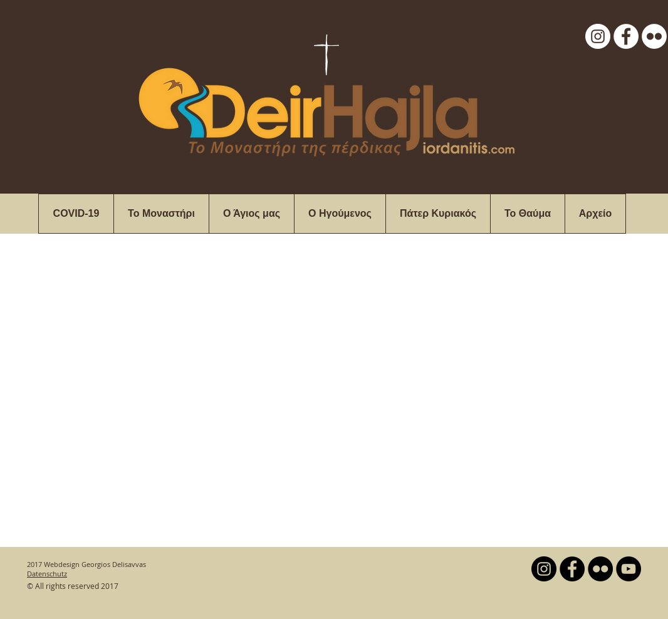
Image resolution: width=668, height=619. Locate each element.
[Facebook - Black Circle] (572, 568)
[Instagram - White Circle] (597, 36)
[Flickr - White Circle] (654, 36)
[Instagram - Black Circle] (543, 568)
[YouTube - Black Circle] (628, 568)
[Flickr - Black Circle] (600, 568)
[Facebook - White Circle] (626, 36)
